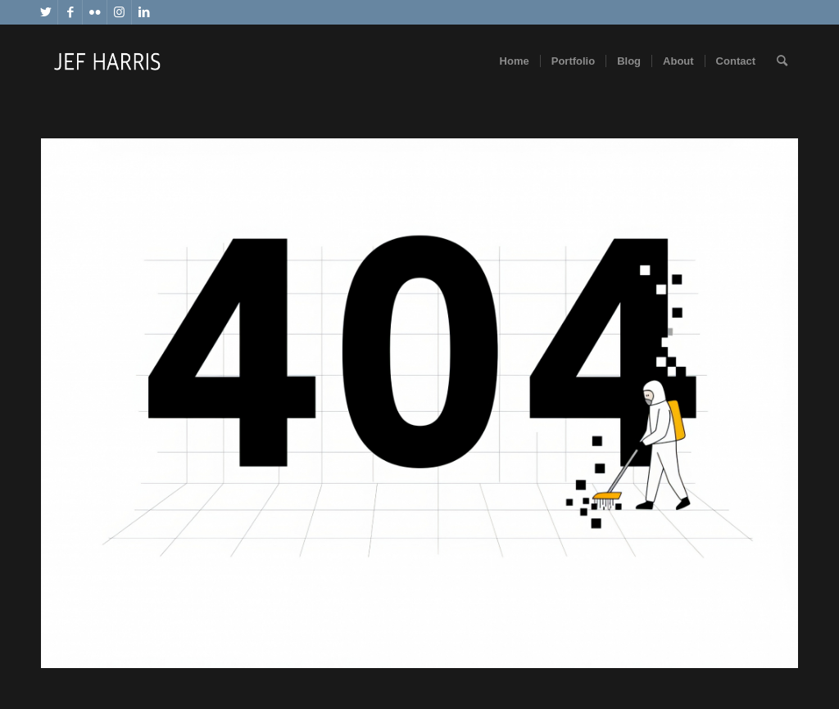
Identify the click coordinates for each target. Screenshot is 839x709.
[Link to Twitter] (45, 12)
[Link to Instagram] (119, 12)
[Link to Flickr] (95, 12)
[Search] (782, 61)
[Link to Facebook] (70, 12)
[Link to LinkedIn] (144, 12)
